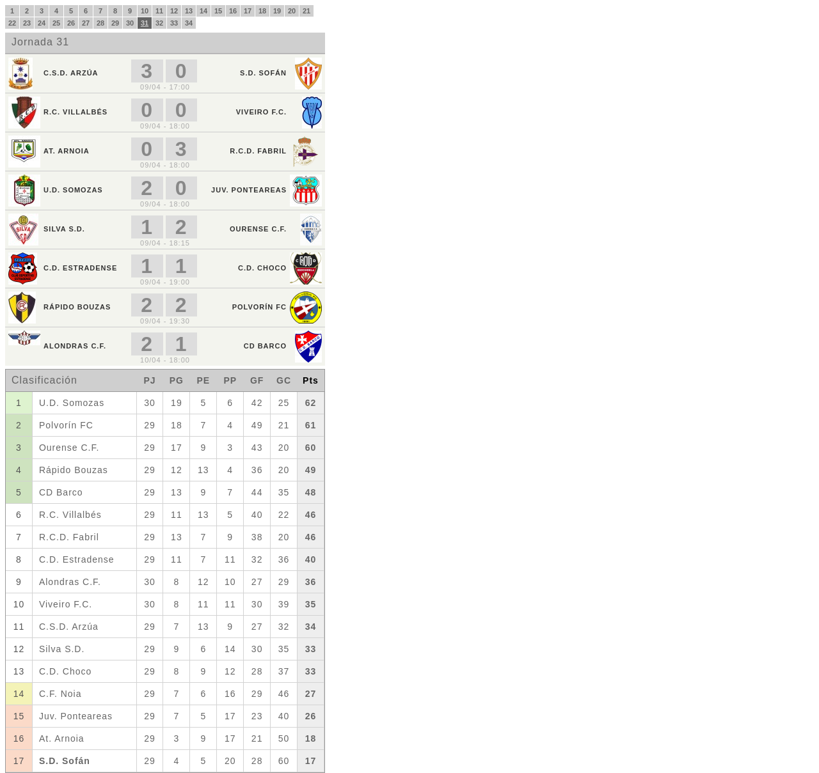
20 (292, 11)
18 (262, 11)
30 (130, 23)
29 (115, 23)
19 (277, 11)
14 (203, 11)
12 (174, 11)
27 (86, 23)
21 (306, 11)
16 (233, 11)
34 (189, 23)
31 (144, 23)
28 (100, 23)
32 (159, 23)
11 (159, 11)
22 (12, 23)
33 (174, 23)
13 (189, 11)
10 (144, 11)
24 (41, 23)
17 (247, 11)
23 (27, 23)
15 (218, 11)
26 (71, 23)
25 (56, 23)
